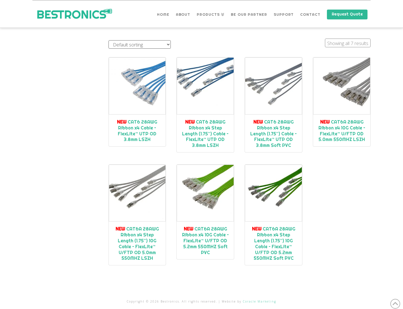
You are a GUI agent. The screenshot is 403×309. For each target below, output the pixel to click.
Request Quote (347, 14)
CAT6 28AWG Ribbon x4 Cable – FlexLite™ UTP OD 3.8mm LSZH (137, 130)
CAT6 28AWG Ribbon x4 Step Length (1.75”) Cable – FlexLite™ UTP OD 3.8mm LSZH (205, 133)
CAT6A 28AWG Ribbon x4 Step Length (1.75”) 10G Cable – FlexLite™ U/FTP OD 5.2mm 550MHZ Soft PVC (273, 243)
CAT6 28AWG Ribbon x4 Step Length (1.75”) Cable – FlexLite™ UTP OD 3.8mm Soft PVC (273, 133)
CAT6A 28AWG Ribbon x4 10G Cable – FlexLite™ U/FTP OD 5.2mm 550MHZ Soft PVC (205, 240)
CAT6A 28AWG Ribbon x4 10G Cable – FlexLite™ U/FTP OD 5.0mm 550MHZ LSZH (341, 130)
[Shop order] (139, 44)
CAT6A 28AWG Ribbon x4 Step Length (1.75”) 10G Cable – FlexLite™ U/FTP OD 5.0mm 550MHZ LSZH (137, 243)
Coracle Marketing (259, 301)
